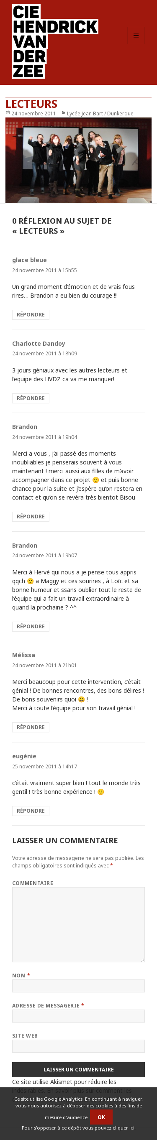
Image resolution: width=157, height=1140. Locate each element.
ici (131, 1128)
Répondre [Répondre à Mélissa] (31, 727)
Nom (21, 975)
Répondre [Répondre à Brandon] (31, 516)
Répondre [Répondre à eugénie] (31, 810)
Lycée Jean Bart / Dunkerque (100, 113)
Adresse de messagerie (48, 1005)
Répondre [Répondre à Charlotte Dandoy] (31, 398)
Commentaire (32, 883)
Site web (25, 1035)
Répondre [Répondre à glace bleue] (31, 314)
